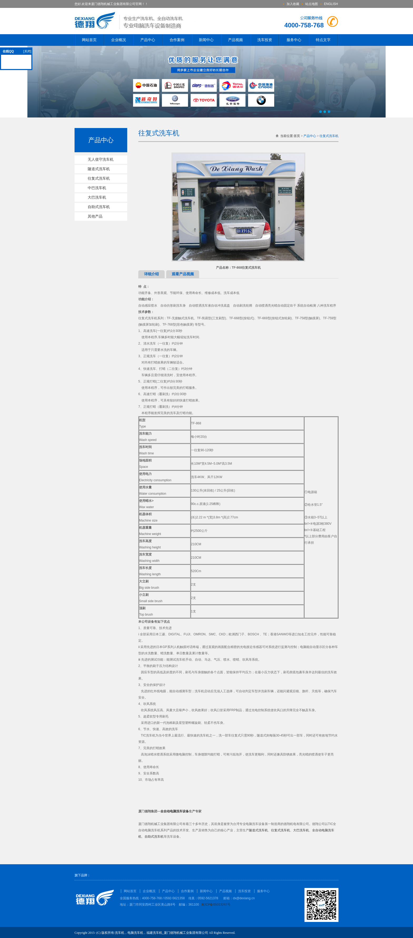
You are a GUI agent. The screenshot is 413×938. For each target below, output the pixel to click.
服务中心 (294, 40)
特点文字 (323, 40)
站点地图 (311, 4)
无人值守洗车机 (101, 159)
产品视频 (235, 40)
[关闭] (27, 51)
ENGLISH (331, 4)
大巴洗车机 (97, 197)
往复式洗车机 (99, 178)
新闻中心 (206, 40)
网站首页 (89, 40)
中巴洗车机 (97, 188)
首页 (297, 136)
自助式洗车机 (99, 207)
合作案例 (177, 40)
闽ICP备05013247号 (215, 904)
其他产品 (95, 216)
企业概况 (118, 40)
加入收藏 (293, 4)
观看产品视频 (183, 274)
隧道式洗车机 (99, 169)
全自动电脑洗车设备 (174, 811)
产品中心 (147, 40)
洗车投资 (264, 40)
